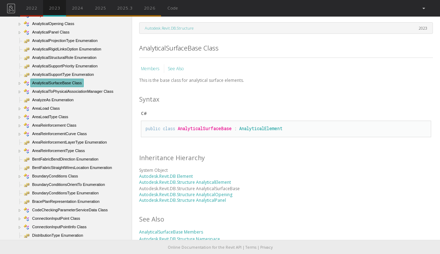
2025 (100, 8)
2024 (77, 8)
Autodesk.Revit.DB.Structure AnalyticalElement (185, 182)
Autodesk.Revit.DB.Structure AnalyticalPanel (182, 200)
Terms (250, 247)
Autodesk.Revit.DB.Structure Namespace (179, 239)
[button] (423, 8)
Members (150, 69)
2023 (54, 8)
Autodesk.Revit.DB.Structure (169, 28)
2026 (149, 8)
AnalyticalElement (261, 128)
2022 (31, 8)
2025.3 (125, 8)
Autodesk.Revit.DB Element (166, 176)
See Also (176, 69)
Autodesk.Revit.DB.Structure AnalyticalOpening (185, 195)
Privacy (266, 247)
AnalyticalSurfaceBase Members (171, 232)
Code (172, 8)
